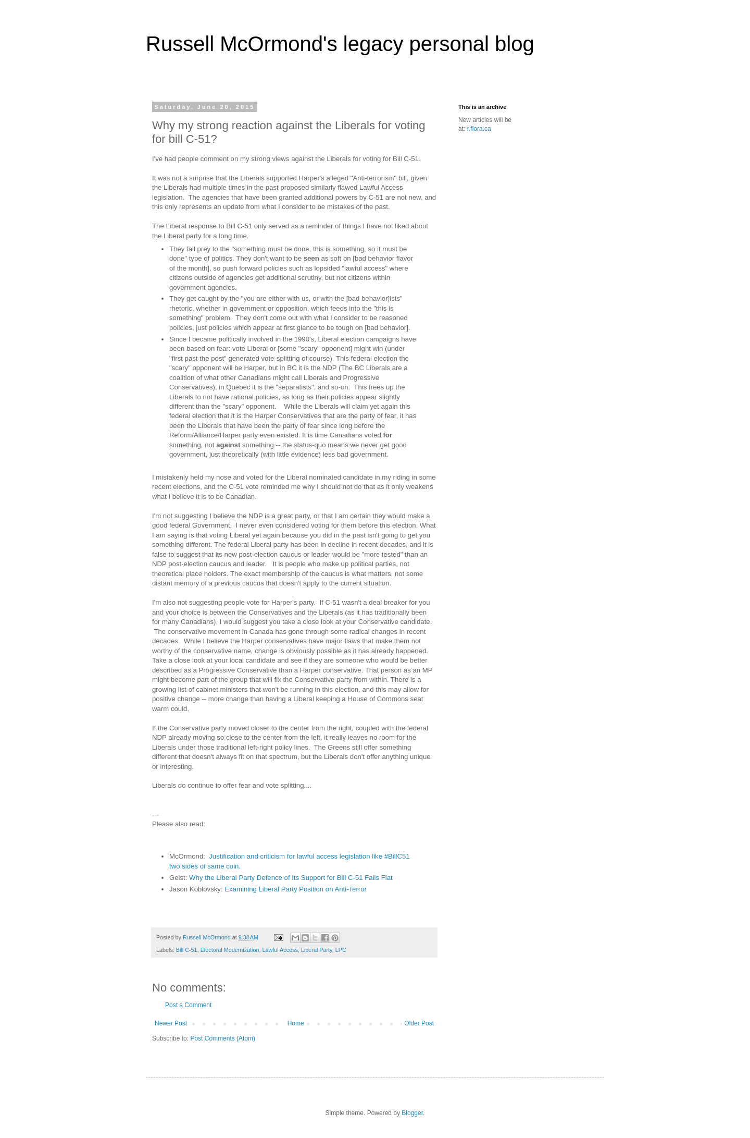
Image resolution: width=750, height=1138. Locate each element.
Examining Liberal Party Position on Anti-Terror (295, 889)
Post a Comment (188, 1005)
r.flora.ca (479, 128)
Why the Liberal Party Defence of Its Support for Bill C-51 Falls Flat (291, 878)
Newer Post (171, 1023)
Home (296, 1023)
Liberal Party (316, 950)
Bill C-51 (186, 950)
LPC (340, 950)
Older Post (419, 1023)
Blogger (412, 1113)
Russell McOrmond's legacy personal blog (340, 43)
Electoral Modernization (230, 950)
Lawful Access (279, 950)
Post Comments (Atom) (222, 1038)
